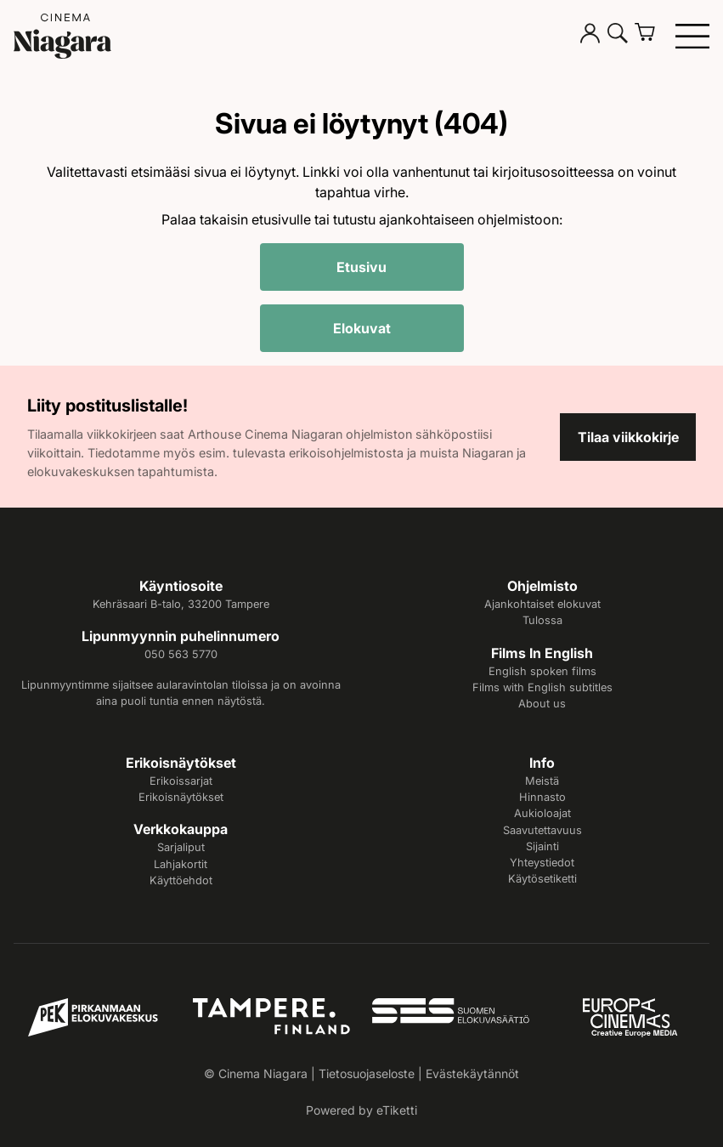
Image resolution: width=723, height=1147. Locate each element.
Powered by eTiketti (361, 1110)
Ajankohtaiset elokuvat (542, 604)
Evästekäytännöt (472, 1073)
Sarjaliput (181, 847)
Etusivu (361, 266)
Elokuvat (362, 328)
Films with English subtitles (542, 687)
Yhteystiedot (542, 862)
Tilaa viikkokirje (628, 437)
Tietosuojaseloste (367, 1073)
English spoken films (542, 671)
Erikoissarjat (181, 781)
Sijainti (542, 846)
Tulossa (542, 620)
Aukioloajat (542, 813)
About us (542, 703)
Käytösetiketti (542, 878)
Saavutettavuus (542, 830)
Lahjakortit (180, 864)
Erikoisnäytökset (180, 797)
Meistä (542, 781)
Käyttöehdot (181, 880)
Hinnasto (542, 797)
